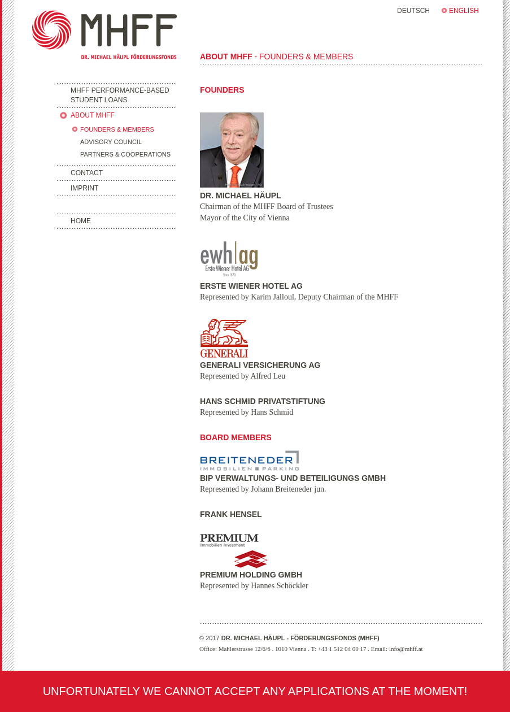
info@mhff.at (406, 648)
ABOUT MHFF (93, 115)
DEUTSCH (413, 11)
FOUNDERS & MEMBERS (117, 129)
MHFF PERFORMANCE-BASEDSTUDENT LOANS (120, 95)
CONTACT (87, 173)
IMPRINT (84, 188)
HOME (81, 221)
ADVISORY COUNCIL (111, 141)
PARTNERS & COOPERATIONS (125, 154)
